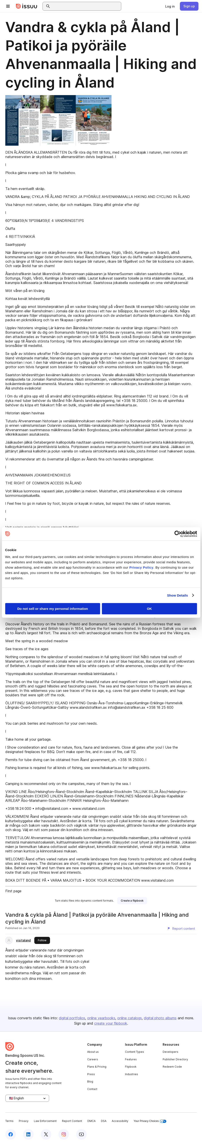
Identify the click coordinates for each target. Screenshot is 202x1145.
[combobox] (85, 6)
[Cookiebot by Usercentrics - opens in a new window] (177, 533)
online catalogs (129, 1018)
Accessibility (120, 1121)
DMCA (91, 1121)
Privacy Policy (141, 567)
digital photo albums (160, 1018)
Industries (131, 1074)
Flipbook (131, 1066)
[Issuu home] (26, 6)
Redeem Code (172, 1066)
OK (149, 609)
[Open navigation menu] (8, 6)
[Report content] (181, 928)
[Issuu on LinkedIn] (28, 1134)
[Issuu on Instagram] (63, 1134)
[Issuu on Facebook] (10, 1134)
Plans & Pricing (96, 1066)
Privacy (24, 1121)
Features (131, 1059)
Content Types (134, 1051)
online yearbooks (101, 1018)
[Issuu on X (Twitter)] (46, 1134)
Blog (90, 1081)
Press (91, 1074)
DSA (103, 1121)
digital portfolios (72, 1018)
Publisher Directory (175, 1059)
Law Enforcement (45, 1121)
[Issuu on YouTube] (81, 1134)
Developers (170, 1051)
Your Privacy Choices (150, 1121)
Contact (92, 1089)
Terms (9, 1121)
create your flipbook (110, 1023)
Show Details (177, 595)
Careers (92, 1059)
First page (13, 891)
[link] (170, 6)
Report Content (72, 1121)
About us (93, 1051)
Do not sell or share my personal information (52, 609)
